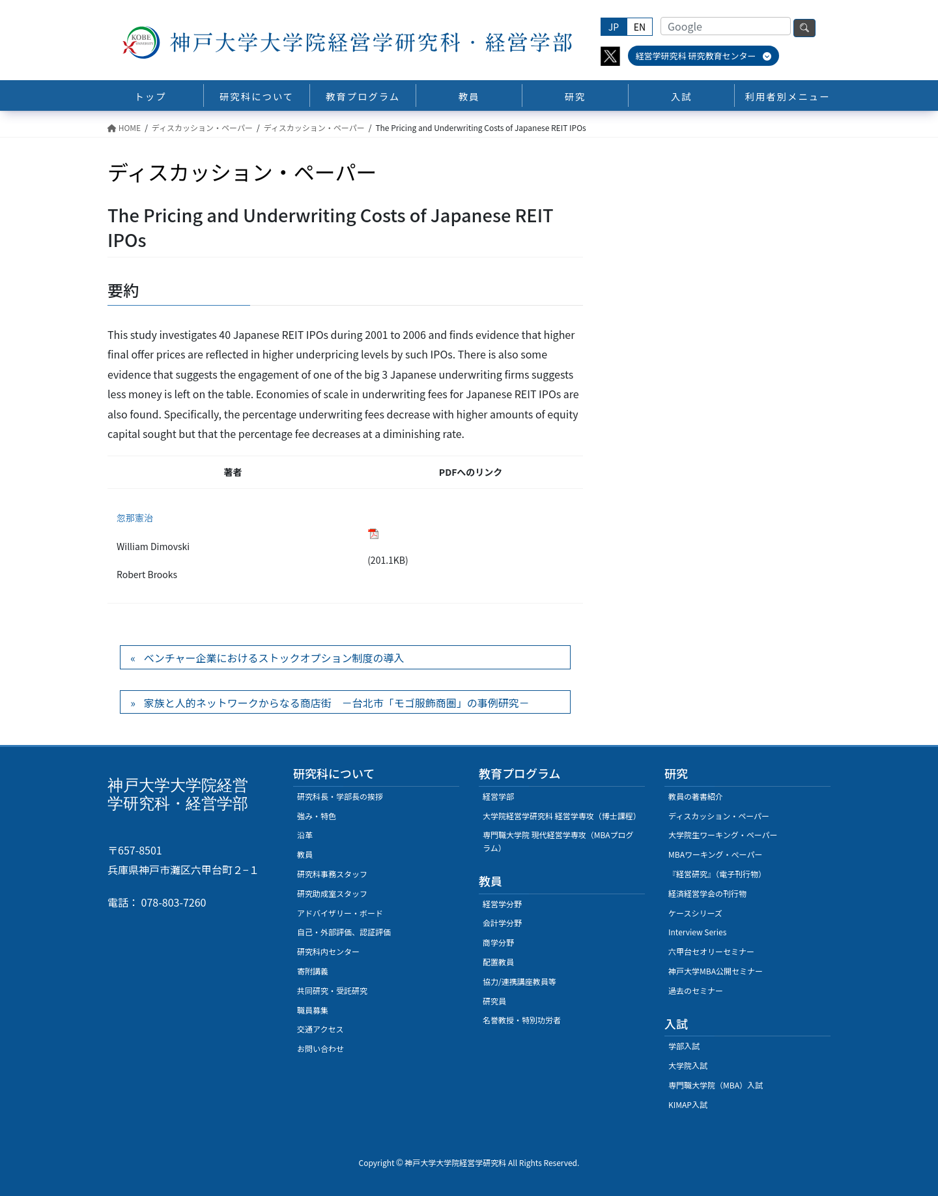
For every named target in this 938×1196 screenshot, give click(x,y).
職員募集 (312, 1009)
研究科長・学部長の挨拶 (340, 796)
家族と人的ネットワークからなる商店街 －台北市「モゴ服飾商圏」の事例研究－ (337, 702)
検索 (804, 28)
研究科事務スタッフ (332, 873)
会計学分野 (502, 922)
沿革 (305, 834)
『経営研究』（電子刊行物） (717, 873)
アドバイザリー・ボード (340, 912)
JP (613, 26)
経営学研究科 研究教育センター (704, 56)
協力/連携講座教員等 (519, 981)
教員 (305, 854)
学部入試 (684, 1045)
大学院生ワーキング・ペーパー (723, 834)
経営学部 (498, 796)
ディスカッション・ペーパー (718, 815)
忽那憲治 (135, 517)
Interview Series (697, 931)
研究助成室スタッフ (332, 893)
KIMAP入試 (687, 1104)
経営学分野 (502, 903)
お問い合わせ (320, 1048)
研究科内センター (328, 951)
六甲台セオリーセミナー (711, 951)
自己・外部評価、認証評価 (344, 931)
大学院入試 (687, 1065)
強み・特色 (316, 815)
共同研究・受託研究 (332, 990)
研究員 (494, 1000)
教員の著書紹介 (695, 796)
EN (640, 26)
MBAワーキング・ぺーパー (715, 854)
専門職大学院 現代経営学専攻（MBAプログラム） (558, 841)
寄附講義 (312, 970)
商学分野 (498, 942)
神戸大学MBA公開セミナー (715, 970)
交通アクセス (320, 1028)
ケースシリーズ (695, 912)
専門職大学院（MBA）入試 (715, 1084)
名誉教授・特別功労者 (522, 1019)
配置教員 (498, 961)
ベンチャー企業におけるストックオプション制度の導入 (274, 657)
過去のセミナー (695, 990)
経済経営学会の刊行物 (707, 893)
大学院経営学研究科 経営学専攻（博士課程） (562, 815)
